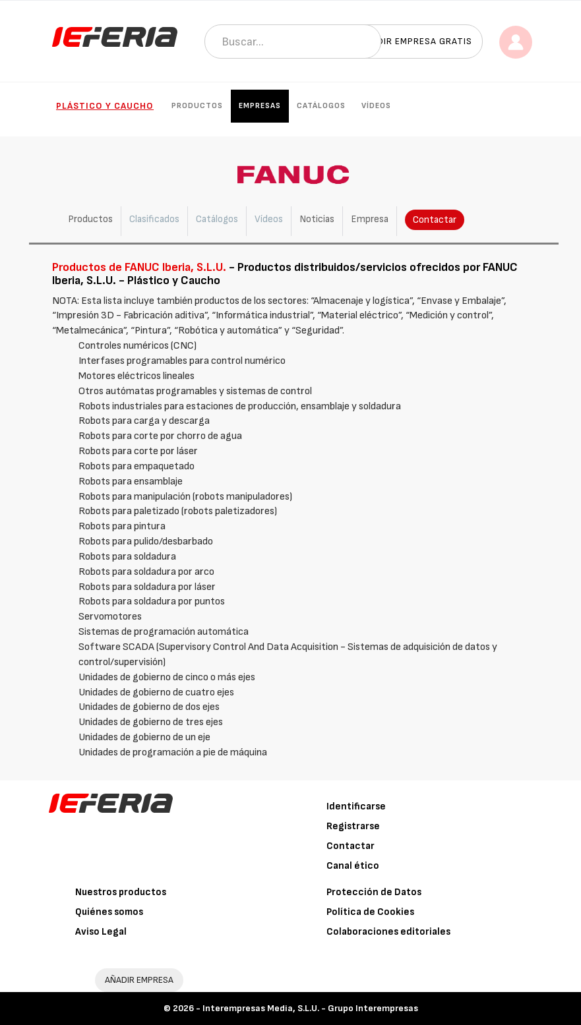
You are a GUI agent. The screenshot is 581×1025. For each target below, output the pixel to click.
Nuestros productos (120, 892)
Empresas (260, 106)
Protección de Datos (373, 892)
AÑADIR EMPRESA (139, 979)
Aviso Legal (101, 931)
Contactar (434, 220)
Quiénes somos (109, 912)
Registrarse (353, 826)
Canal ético (352, 866)
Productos (197, 106)
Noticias (316, 219)
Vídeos (376, 106)
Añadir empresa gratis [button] (415, 41)
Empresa (369, 219)
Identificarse (356, 806)
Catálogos (321, 106)
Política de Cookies (370, 912)
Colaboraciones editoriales (388, 931)
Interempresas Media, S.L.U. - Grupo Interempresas (310, 1008)
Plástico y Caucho (105, 105)
